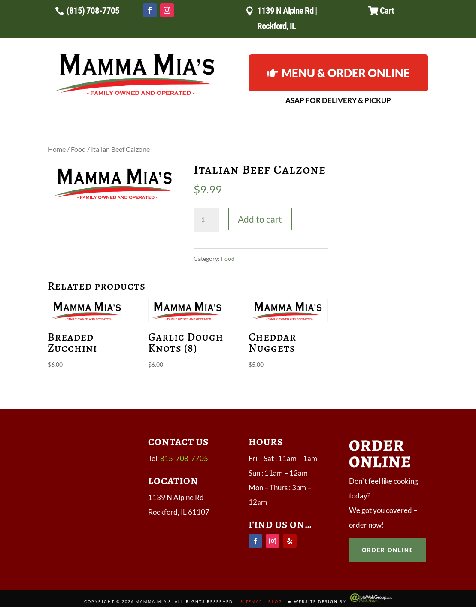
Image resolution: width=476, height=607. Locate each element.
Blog (275, 601)
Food (78, 149)
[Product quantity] (206, 220)
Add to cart (260, 219)
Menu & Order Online (346, 73)
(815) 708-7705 (93, 11)
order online (387, 550)
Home (57, 149)
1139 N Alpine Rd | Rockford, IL (287, 18)
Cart (387, 11)
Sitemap (251, 601)
